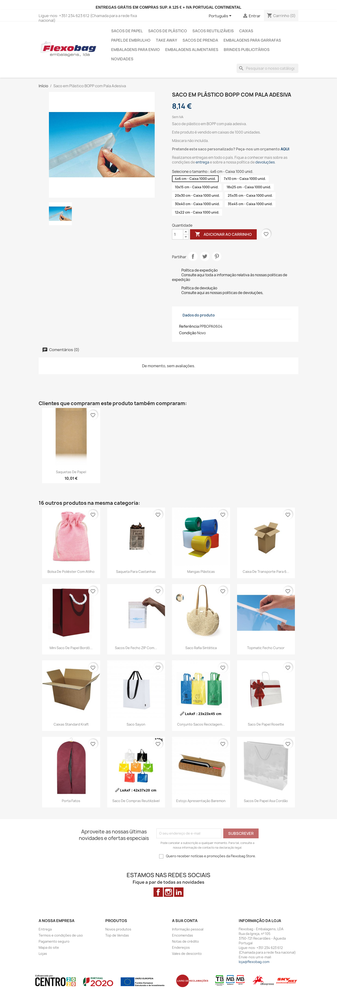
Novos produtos (118, 929)
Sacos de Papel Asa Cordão (266, 801)
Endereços (181, 947)
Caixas (246, 30)
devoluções (265, 162)
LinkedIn (178, 892)
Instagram (168, 892)
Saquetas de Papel (71, 472)
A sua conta (185, 920)
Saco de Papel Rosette (266, 724)
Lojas (43, 953)
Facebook (158, 892)
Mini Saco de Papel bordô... (71, 648)
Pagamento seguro (54, 941)
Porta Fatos (71, 801)
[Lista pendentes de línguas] (221, 16)
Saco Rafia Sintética (201, 648)
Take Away (166, 40)
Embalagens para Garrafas (252, 40)
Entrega (45, 929)
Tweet (204, 256)
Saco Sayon (136, 724)
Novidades (122, 59)
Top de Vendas (117, 935)
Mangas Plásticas (201, 571)
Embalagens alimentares (191, 49)
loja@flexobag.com (254, 961)
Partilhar (193, 256)
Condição (187, 333)
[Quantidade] (177, 234)
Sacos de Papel (127, 30)
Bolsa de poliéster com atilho (71, 571)
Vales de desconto (187, 953)
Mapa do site (49, 947)
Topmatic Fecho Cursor (266, 648)
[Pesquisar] (267, 68)
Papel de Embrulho (130, 40)
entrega (202, 162)
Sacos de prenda (200, 40)
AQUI (285, 149)
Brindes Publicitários (247, 49)
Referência (189, 326)
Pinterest (216, 256)
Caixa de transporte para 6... (266, 571)
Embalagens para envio (135, 49)
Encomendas (182, 935)
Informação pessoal (187, 929)
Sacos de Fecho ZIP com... (136, 648)
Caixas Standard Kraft (71, 724)
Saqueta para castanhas (136, 571)
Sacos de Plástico (167, 30)
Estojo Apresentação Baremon (201, 801)
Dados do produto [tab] (199, 315)
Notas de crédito (185, 941)
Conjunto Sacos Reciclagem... (201, 724)
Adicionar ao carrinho (223, 234)
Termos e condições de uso (61, 935)
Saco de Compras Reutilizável (136, 801)
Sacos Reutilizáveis (213, 30)
